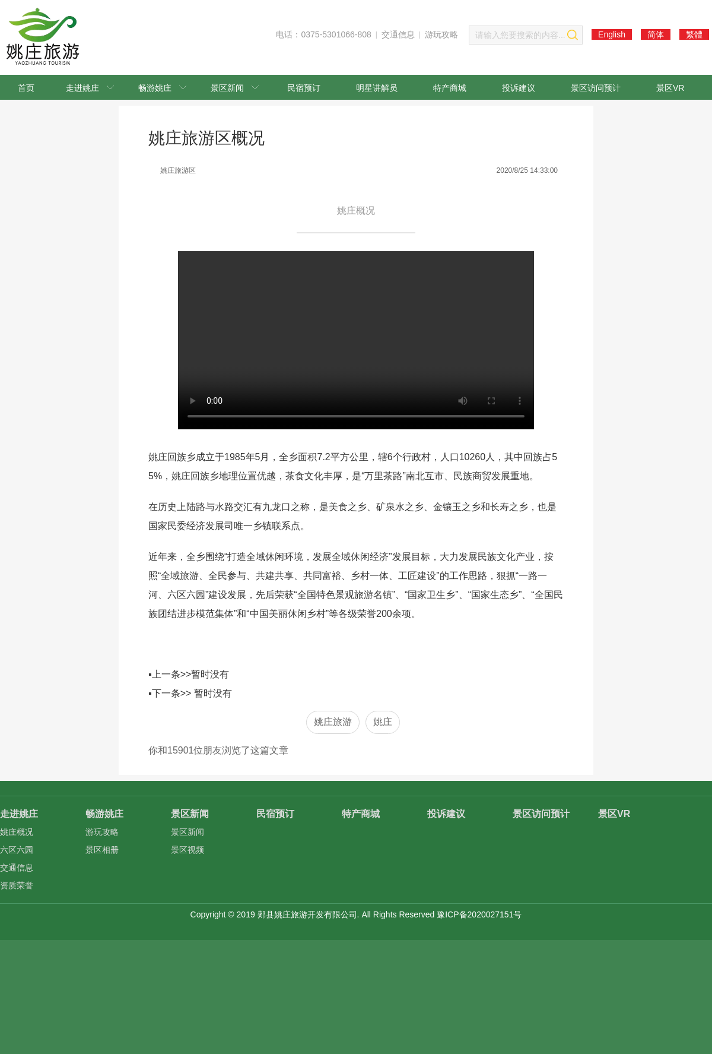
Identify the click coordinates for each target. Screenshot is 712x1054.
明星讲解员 (377, 88)
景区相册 (102, 849)
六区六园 (16, 849)
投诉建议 (518, 88)
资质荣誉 (16, 885)
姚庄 (382, 722)
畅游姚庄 (162, 88)
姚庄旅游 (333, 722)
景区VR (670, 88)
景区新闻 (235, 88)
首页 (26, 88)
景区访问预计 (596, 88)
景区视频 (187, 849)
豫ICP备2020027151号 (479, 914)
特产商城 (449, 88)
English (611, 34)
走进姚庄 (90, 88)
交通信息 (398, 34)
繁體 (694, 34)
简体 (655, 34)
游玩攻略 (441, 34)
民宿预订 (303, 88)
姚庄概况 (16, 832)
